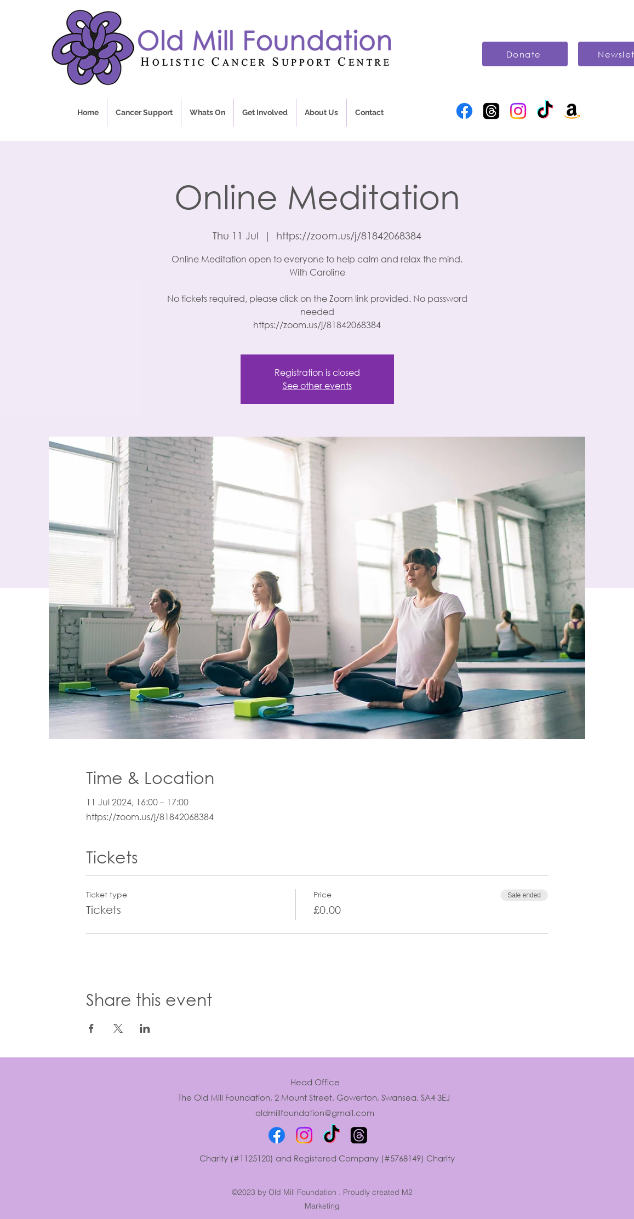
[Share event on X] (118, 1028)
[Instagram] (518, 111)
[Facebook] (464, 111)
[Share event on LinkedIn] (145, 1028)
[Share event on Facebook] (91, 1028)
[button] (144, 113)
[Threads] (491, 111)
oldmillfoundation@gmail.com (314, 1112)
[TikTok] (545, 111)
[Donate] (525, 54)
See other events (317, 385)
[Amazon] (571, 111)
